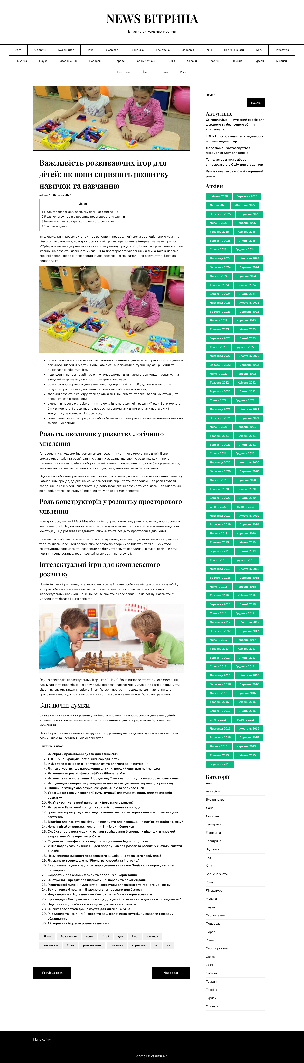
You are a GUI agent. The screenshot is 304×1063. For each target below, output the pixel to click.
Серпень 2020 (249, 471)
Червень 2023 (246, 320)
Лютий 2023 (247, 338)
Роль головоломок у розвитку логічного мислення (80, 212)
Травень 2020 (219, 489)
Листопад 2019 (220, 516)
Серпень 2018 (249, 578)
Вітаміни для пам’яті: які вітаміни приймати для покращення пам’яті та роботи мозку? (115, 822)
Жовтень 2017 (249, 622)
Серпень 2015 (249, 737)
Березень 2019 (220, 551)
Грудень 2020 (245, 453)
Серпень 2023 (249, 312)
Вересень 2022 (220, 365)
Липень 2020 (218, 480)
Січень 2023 (218, 347)
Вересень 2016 (220, 684)
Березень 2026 (247, 196)
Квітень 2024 (247, 285)
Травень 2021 (219, 436)
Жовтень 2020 (249, 462)
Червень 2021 (246, 427)
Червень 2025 (246, 223)
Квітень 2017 (247, 649)
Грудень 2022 (245, 347)
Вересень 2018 (220, 578)
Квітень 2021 (247, 436)
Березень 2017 (220, 658)
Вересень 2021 (220, 418)
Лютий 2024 (247, 294)
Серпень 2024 (249, 267)
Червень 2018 (246, 587)
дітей (105, 936)
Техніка (237, 61)
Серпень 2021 (249, 418)
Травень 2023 (219, 329)
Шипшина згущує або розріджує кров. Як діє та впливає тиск (96, 788)
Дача (90, 50)
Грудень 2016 (245, 666)
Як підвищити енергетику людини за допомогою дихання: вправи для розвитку (111, 783)
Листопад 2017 (220, 622)
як (168, 945)
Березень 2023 (220, 338)
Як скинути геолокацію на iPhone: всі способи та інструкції (93, 860)
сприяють (139, 945)
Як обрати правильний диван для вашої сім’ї (83, 754)
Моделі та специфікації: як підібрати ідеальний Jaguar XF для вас (99, 841)
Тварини (214, 61)
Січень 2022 (218, 400)
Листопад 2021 (220, 409)
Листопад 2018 (220, 569)
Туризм (259, 61)
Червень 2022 (246, 374)
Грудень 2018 (245, 560)
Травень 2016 (219, 702)
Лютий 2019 (247, 551)
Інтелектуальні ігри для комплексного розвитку (78, 221)
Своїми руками (146, 61)
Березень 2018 (220, 604)
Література (282, 50)
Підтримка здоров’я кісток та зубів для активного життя (92, 904)
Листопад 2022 (220, 356)
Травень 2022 (219, 383)
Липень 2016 (218, 693)
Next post (170, 973)
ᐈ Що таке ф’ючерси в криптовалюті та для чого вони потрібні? (98, 764)
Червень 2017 (246, 640)
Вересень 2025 (220, 214)
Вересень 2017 (220, 631)
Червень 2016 (246, 693)
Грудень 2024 (245, 249)
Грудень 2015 (245, 720)
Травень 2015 (219, 755)
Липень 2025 (218, 223)
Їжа (145, 72)
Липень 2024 (218, 276)
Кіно (209, 50)
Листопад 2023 (220, 303)
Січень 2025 (218, 249)
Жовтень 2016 (249, 675)
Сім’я (172, 61)
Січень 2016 (218, 720)
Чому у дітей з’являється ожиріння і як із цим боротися (91, 826)
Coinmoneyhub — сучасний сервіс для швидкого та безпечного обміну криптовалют (235, 125)
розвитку (117, 945)
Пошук (210, 95)
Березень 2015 (220, 764)
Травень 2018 (219, 595)
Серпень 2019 (249, 524)
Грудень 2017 (245, 613)
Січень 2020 (218, 507)
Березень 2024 (220, 294)
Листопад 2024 (220, 258)
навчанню (50, 945)
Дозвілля (112, 50)
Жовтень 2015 (249, 729)
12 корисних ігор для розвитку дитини (78, 923)
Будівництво (66, 50)
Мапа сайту (42, 1039)
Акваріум (40, 50)
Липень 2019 (218, 533)
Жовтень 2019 (249, 516)
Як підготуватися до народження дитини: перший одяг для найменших (104, 768)
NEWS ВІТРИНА (152, 18)
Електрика (163, 50)
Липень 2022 (218, 374)
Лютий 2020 (247, 498)
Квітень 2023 (247, 329)
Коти (259, 50)
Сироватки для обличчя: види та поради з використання (92, 875)
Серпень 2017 (249, 631)
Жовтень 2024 (249, 258)
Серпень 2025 (249, 214)
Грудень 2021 (245, 400)
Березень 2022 (220, 391)
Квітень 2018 (247, 595)
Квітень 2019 (247, 542)
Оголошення (68, 61)
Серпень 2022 (249, 365)
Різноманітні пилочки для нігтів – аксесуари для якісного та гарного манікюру (109, 885)
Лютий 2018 (247, 604)
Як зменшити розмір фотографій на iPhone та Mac (87, 773)
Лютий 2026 (218, 205)
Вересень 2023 (220, 312)
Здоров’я (188, 50)
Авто (18, 50)
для (120, 936)
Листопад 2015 (220, 729)
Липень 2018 (218, 587)
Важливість (69, 936)
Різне (183, 72)
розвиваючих (92, 945)
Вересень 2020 (220, 471)
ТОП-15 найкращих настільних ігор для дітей (84, 759)
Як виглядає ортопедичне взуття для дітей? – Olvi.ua (89, 909)
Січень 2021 (218, 453)
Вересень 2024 (220, 267)
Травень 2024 (219, 285)
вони (89, 936)
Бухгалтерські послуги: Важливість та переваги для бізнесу (95, 889)
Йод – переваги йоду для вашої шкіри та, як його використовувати (100, 894)
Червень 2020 (246, 480)
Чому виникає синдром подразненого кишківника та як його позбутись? (104, 856)
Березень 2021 (220, 445)
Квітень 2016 (247, 702)
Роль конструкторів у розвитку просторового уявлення (83, 217)
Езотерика (124, 72)
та (156, 945)
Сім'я (210, 965)
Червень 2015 (246, 746)
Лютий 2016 (247, 711)
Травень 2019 (219, 542)
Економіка (137, 50)
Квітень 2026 (219, 196)
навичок (152, 936)
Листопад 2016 (220, 675)
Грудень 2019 (245, 507)
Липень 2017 (218, 640)
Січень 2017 (218, 666)
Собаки (192, 61)
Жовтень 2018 (249, 569)
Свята (164, 72)
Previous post (52, 973)
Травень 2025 (219, 232)
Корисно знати (234, 50)
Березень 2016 (220, 711)
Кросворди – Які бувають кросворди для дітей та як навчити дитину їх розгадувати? (114, 899)
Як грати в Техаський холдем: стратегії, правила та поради (94, 807)
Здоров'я (212, 849)
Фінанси (281, 61)
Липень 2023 (218, 320)
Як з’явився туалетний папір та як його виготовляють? (90, 802)
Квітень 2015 (247, 755)
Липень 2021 (218, 427)
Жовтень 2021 (249, 409)
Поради (119, 61)
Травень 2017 (219, 649)
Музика (22, 61)
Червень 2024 (246, 276)
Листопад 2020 (220, 462)
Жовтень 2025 (245, 205)
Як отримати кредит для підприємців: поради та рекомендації (97, 880)
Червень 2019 (246, 533)
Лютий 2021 (247, 445)
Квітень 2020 (247, 489)
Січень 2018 (218, 613)
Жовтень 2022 (249, 356)
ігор (135, 936)
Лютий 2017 (247, 658)
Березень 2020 (220, 498)
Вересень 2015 (220, 737)
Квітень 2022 (247, 383)
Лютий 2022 (247, 391)
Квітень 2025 (247, 232)
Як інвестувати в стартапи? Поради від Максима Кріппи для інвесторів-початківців (113, 778)
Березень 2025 (220, 241)
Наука (43, 61)
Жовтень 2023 (249, 303)
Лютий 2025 (247, 241)
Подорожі (95, 61)
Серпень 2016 (249, 684)
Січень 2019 (218, 560)
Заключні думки (55, 226)
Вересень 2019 (220, 524)
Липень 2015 (218, 746)
